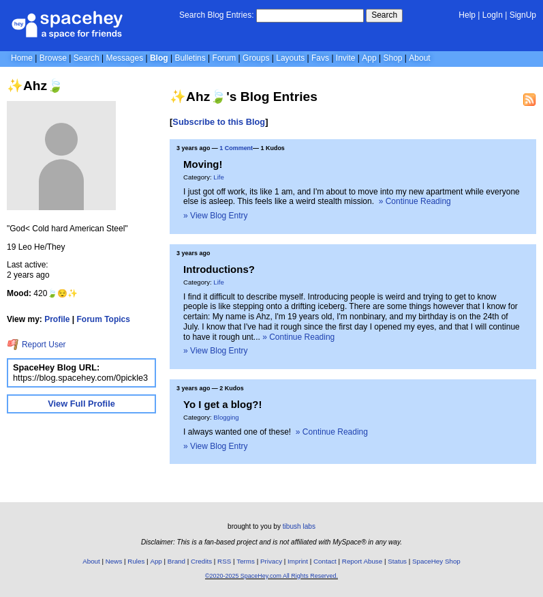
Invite (346, 58)
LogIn (492, 15)
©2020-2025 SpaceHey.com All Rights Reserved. (271, 575)
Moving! (202, 164)
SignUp (523, 15)
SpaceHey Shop (436, 561)
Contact (325, 561)
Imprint (298, 561)
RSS (224, 561)
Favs (320, 58)
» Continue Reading (415, 201)
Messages (124, 58)
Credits (201, 561)
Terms (245, 561)
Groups (256, 58)
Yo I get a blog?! (222, 404)
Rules (135, 561)
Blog (159, 58)
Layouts (290, 58)
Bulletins (189, 58)
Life (218, 177)
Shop (392, 58)
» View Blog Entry (215, 215)
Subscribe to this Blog (218, 122)
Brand (176, 561)
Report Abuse (362, 561)
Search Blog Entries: (216, 15)
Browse (53, 58)
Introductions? (219, 269)
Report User (36, 344)
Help (467, 15)
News (114, 561)
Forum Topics (103, 319)
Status (397, 561)
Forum (224, 58)
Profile (56, 319)
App (369, 58)
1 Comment (236, 148)
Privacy (271, 561)
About (419, 58)
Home (22, 58)
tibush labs (299, 526)
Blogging (225, 417)
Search (384, 15)
